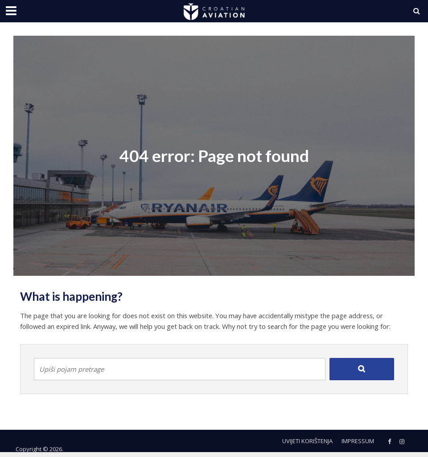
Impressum (358, 441)
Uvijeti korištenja (307, 441)
